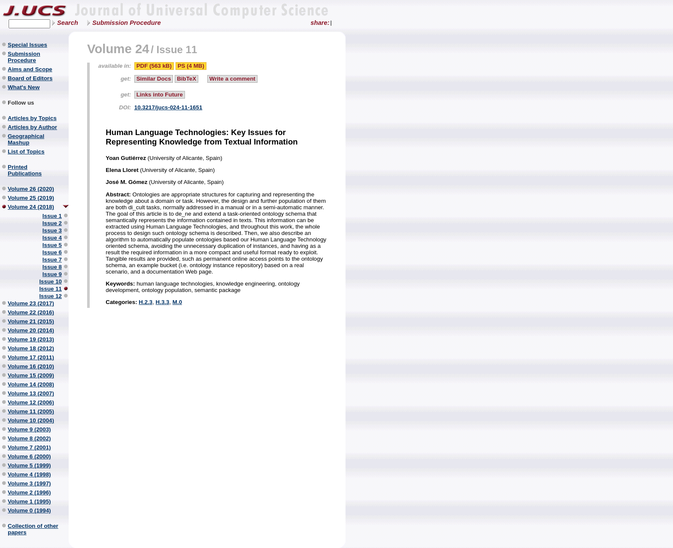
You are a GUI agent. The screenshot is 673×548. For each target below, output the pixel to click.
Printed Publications (25, 170)
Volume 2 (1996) (29, 492)
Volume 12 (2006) (31, 402)
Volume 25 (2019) (31, 198)
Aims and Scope (30, 69)
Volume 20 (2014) (31, 330)
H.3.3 (163, 302)
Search (67, 22)
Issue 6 (52, 252)
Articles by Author (32, 127)
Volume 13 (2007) (31, 393)
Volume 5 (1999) (29, 465)
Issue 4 (52, 238)
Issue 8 (52, 267)
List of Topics (26, 151)
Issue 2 (52, 223)
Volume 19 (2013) (31, 339)
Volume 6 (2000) (29, 456)
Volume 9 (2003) (29, 429)
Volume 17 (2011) (31, 357)
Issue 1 (52, 216)
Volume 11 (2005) (31, 411)
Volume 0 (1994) (29, 510)
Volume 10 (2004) (31, 420)
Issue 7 (52, 259)
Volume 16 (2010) (31, 366)
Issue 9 (52, 274)
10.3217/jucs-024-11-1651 (168, 107)
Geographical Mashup (26, 139)
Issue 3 (52, 230)
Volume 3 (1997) (29, 483)
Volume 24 (118, 49)
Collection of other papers (33, 529)
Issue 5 (52, 245)
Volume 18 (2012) (31, 348)
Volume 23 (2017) (31, 303)
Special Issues (27, 45)
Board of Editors (30, 78)
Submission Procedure (126, 22)
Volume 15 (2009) (31, 375)
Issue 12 (50, 296)
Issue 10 (50, 281)
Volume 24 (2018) (31, 207)
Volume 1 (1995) (29, 501)
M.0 (177, 302)
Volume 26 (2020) (31, 189)
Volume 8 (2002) (29, 438)
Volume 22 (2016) (31, 312)
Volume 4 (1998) (29, 474)
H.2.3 (145, 302)
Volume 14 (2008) (31, 384)
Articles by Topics (32, 118)
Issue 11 (50, 289)
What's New (23, 87)
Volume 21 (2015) (31, 321)
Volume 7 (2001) (29, 447)
